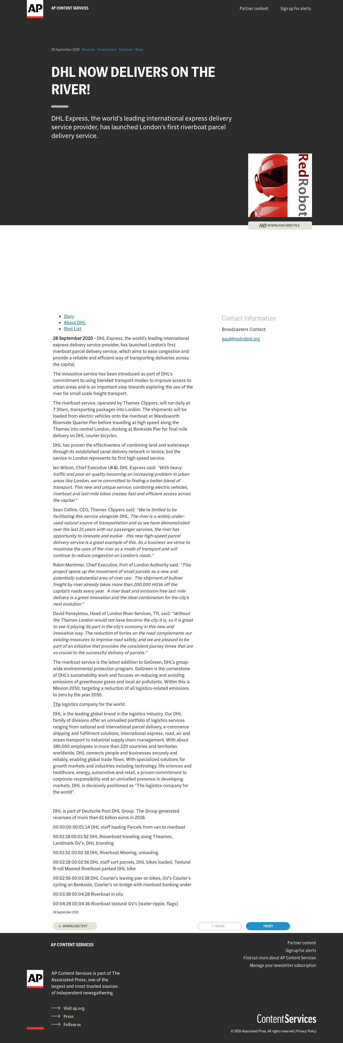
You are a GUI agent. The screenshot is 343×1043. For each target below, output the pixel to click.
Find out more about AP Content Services (280, 958)
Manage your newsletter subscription (283, 965)
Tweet (268, 926)
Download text (75, 926)
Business (88, 49)
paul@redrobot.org (241, 339)
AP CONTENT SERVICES (72, 945)
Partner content (254, 8)
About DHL (75, 322)
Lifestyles (126, 49)
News (139, 49)
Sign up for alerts (295, 8)
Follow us (72, 1024)
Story (69, 316)
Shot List (72, 329)
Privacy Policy (306, 1031)
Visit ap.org (74, 1008)
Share (219, 926)
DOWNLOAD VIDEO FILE (283, 225)
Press (69, 1016)
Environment (106, 49)
